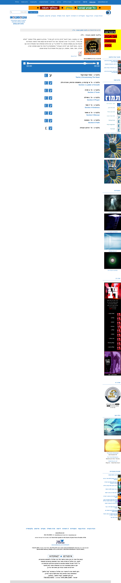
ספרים (53, 2)
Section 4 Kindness (92, 107)
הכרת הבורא (98, 16)
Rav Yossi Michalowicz (112, 457)
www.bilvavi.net (103, 2)
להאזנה (24, 63)
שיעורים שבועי (43, 2)
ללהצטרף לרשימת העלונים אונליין (18, 20)
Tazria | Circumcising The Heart (88, 77)
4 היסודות (74, 16)
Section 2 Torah (94, 92)
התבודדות (82, 16)
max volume (97, 63)
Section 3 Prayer (93, 100)
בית (99, 30)
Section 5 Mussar (93, 115)
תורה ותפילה (61, 16)
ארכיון (59, 2)
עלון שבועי (33, 2)
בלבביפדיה (40, 16)
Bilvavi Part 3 (74, 56)
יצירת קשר (77, 2)
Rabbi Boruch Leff (112, 461)
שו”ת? (17, 2)
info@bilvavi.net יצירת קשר (61, 535)
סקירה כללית (67, 2)
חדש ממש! (24, 2)
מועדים (53, 16)
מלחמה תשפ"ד (33, 12)
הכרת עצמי (89, 16)
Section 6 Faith (94, 122)
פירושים (47, 16)
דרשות (68, 16)
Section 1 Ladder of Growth (89, 85)
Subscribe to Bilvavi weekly (18, 21)
